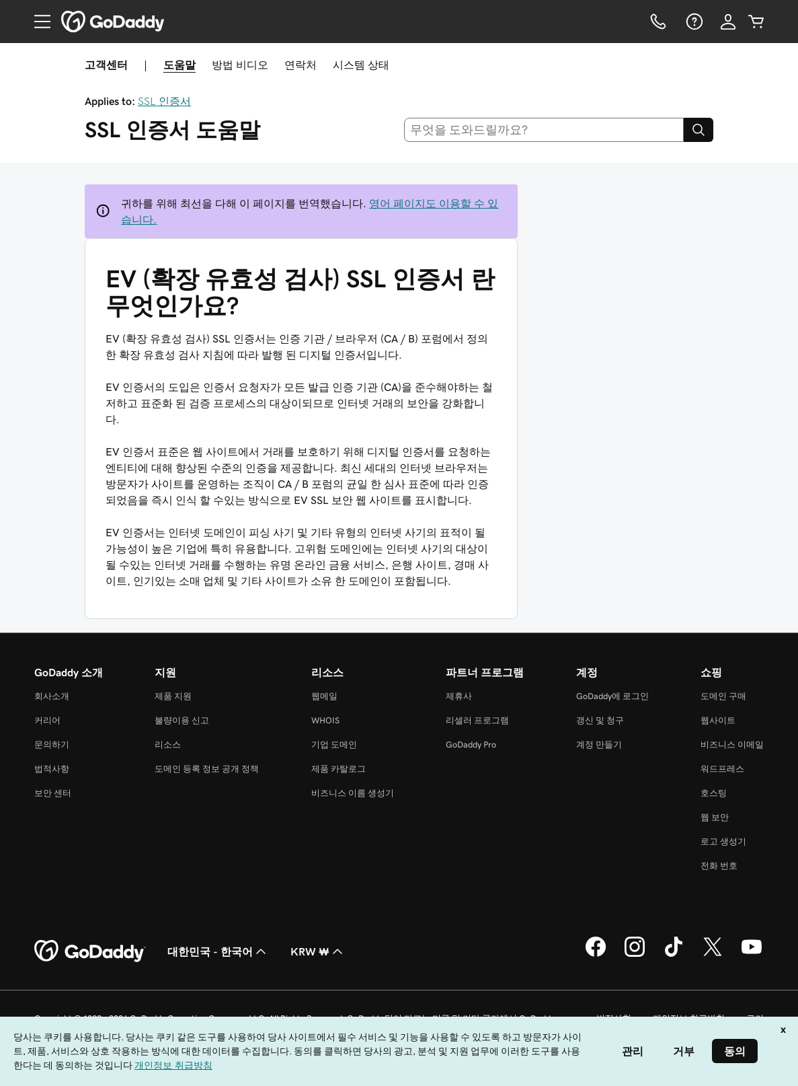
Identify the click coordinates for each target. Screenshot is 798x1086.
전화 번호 (719, 865)
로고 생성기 (723, 841)
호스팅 (714, 793)
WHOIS (325, 720)
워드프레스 (722, 768)
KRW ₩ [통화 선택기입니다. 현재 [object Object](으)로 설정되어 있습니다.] (318, 951)
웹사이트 (718, 720)
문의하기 (51, 744)
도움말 (179, 64)
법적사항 (51, 768)
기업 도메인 (334, 744)
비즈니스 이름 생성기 (352, 793)
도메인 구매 (723, 696)
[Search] (698, 130)
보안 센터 (52, 793)
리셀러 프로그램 (477, 720)
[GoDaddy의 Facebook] (596, 954)
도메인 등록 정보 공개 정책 (207, 768)
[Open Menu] (37, 21)
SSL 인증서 (164, 101)
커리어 (47, 720)
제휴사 (459, 696)
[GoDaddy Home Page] (90, 951)
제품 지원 (173, 696)
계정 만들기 (599, 744)
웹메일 (324, 696)
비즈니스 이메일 (732, 744)
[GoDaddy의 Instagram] (635, 954)
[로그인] (728, 21)
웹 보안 (715, 817)
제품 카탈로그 (338, 768)
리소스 (168, 744)
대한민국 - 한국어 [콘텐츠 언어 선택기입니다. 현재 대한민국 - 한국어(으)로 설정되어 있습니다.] (218, 951)
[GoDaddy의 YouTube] (752, 954)
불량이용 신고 (182, 720)
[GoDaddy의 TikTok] (674, 954)
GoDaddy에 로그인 (612, 696)
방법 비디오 (240, 64)
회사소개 (51, 696)
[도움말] (693, 21)
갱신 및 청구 (600, 720)
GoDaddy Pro (471, 744)
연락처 (300, 64)
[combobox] (544, 130)
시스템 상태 (361, 64)
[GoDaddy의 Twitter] (713, 954)
